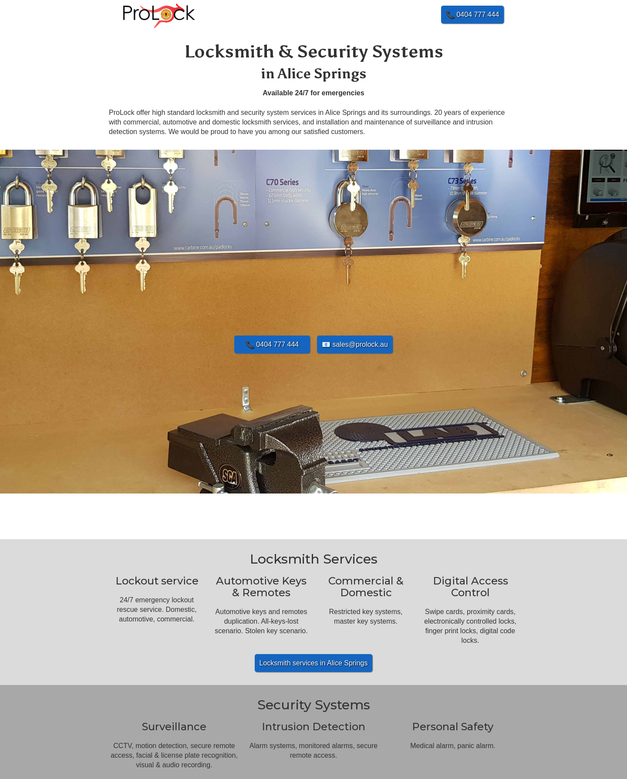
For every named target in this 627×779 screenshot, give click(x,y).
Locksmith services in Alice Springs (314, 663)
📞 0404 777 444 (272, 344)
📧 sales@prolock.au (355, 344)
